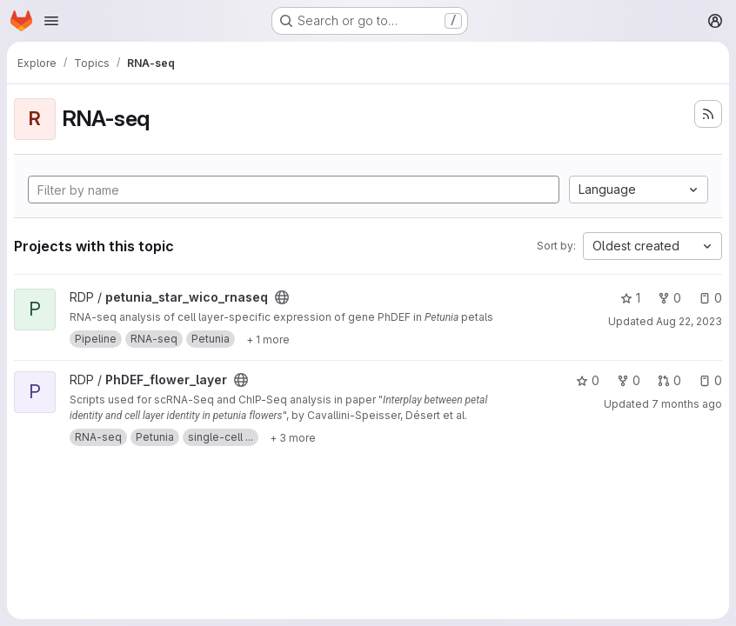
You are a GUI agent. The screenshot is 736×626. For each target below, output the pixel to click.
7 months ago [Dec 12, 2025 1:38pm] (687, 403)
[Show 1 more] (268, 339)
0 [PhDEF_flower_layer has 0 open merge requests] (669, 380)
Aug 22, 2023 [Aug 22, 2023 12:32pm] (689, 321)
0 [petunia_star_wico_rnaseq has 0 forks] (669, 297)
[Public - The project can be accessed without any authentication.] (282, 297)
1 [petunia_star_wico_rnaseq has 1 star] (630, 297)
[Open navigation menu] (51, 21)
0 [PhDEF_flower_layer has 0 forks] (628, 380)
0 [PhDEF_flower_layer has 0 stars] (587, 380)
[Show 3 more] (293, 437)
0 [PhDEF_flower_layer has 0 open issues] (710, 380)
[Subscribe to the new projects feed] (708, 114)
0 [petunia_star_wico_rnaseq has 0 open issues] (710, 297)
